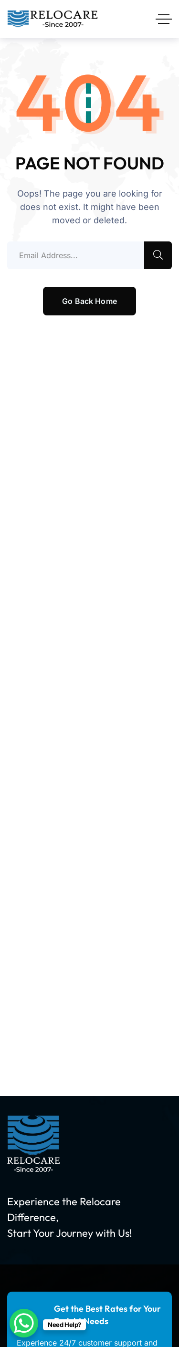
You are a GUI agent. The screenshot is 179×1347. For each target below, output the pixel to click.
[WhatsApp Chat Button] (24, 1323)
